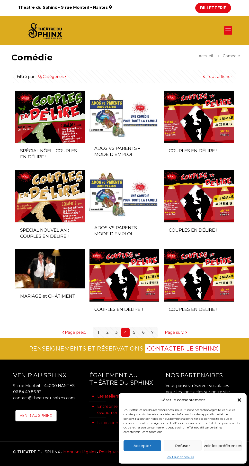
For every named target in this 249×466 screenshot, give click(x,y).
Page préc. (73, 332)
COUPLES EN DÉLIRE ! (193, 150)
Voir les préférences (223, 445)
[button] (239, 400)
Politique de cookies (180, 457)
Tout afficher (217, 76)
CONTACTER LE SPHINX (182, 348)
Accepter (142, 445)
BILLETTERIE (213, 8)
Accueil (206, 56)
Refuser (182, 445)
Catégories (52, 76)
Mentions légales (79, 452)
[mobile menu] (228, 30)
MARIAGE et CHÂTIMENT (47, 296)
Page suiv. (176, 332)
